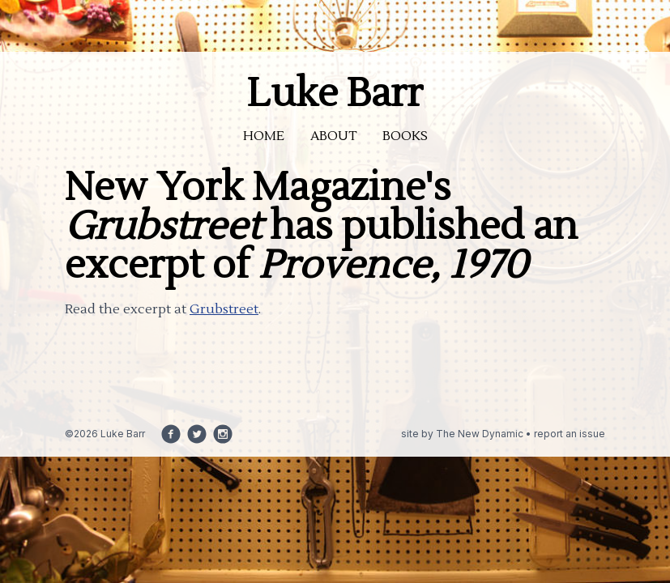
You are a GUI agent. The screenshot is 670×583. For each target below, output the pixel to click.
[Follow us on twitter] (197, 434)
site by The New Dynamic (463, 434)
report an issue (569, 434)
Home (263, 136)
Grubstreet (224, 309)
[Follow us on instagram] (223, 434)
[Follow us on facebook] (171, 434)
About (333, 136)
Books (405, 136)
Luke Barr (335, 93)
